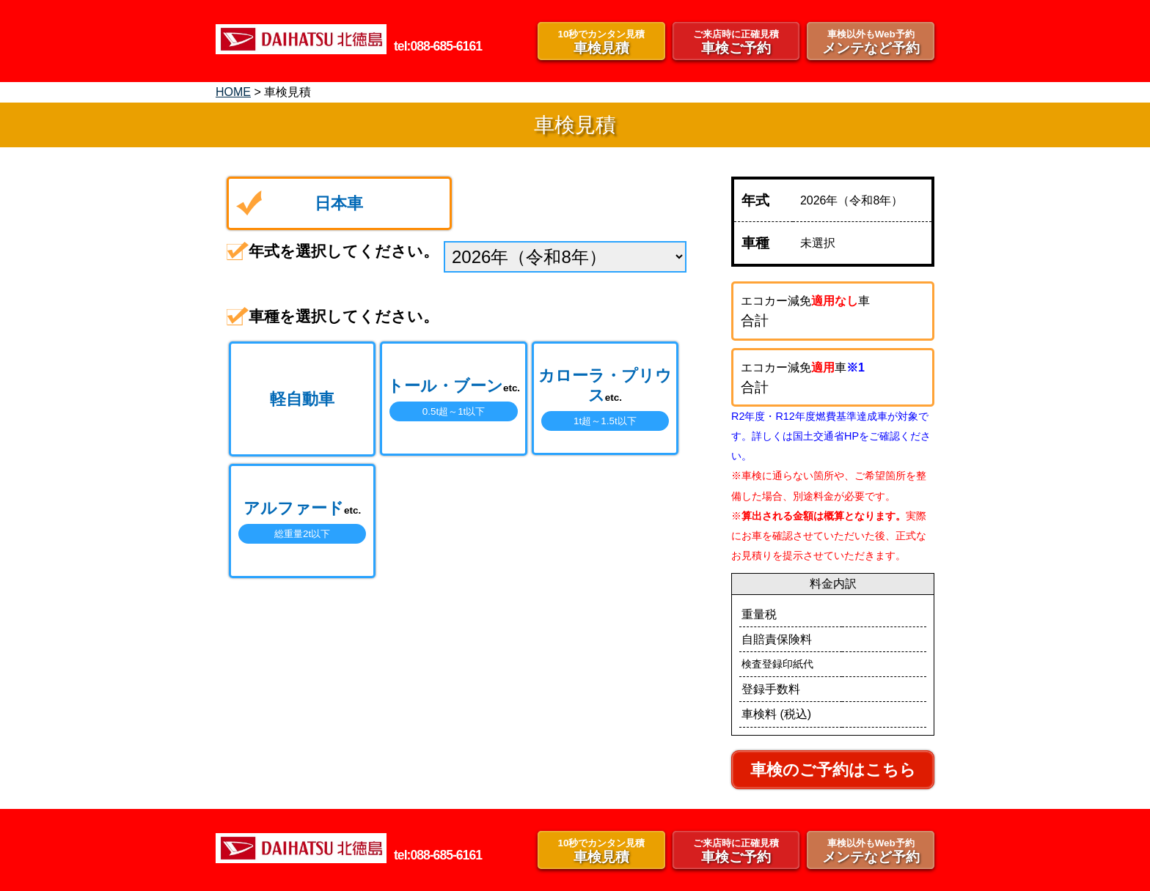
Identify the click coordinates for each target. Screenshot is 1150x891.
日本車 (339, 203)
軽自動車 (302, 399)
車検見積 (601, 41)
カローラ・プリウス (605, 399)
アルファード (302, 521)
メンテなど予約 (870, 41)
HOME (233, 92)
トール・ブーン (453, 399)
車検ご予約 (736, 41)
